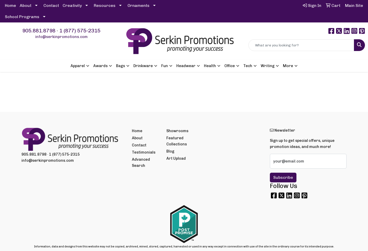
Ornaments (139, 5)
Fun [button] (164, 66)
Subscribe (283, 177)
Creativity (72, 5)
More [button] (288, 66)
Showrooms (177, 131)
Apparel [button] (78, 66)
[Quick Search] (301, 45)
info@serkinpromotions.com (61, 36)
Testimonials (143, 152)
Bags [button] (120, 66)
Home (10, 5)
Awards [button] (100, 66)
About (25, 5)
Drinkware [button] (143, 66)
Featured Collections (176, 141)
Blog (170, 151)
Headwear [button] (185, 66)
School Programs (22, 16)
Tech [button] (247, 66)
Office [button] (229, 66)
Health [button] (210, 66)
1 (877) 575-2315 (79, 31)
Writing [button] (267, 66)
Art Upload (176, 158)
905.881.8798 (38, 31)
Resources (105, 5)
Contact (51, 5)
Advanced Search (141, 162)
